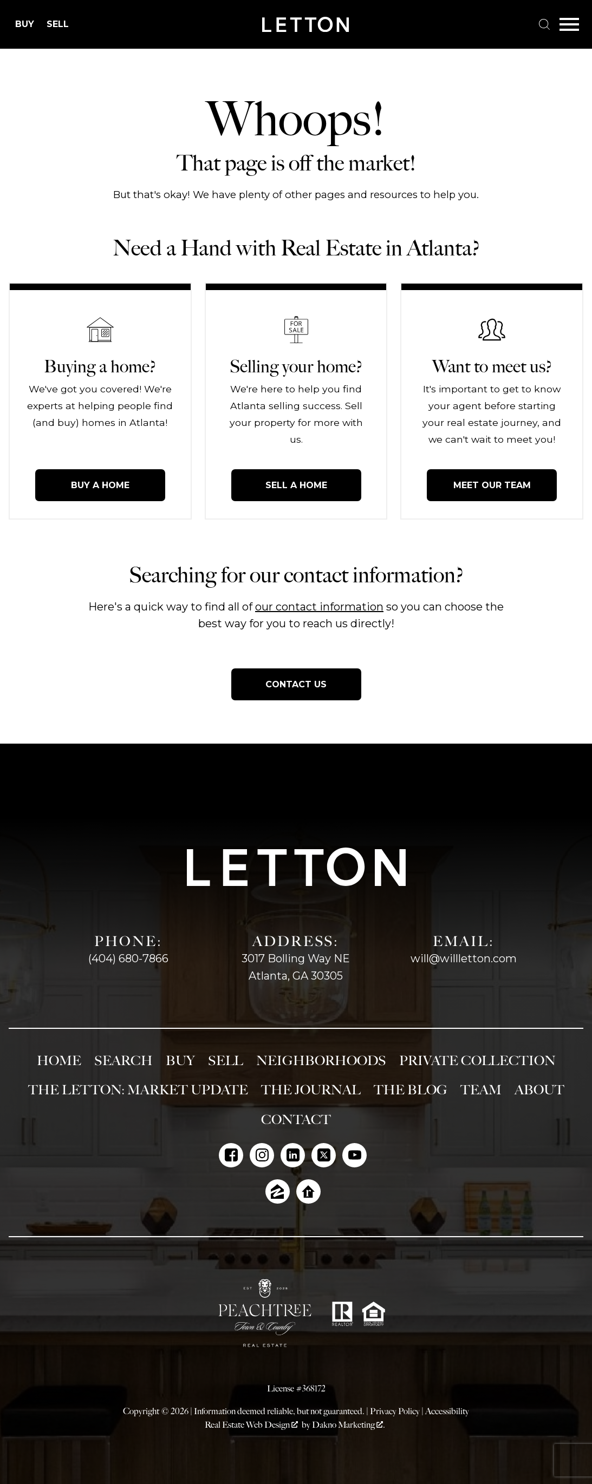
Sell (225, 1060)
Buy (180, 1060)
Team (481, 1090)
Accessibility (447, 1411)
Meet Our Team (492, 485)
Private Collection (477, 1060)
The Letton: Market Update (138, 1090)
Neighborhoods (321, 1060)
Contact (296, 1119)
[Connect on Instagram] (262, 1155)
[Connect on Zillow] (277, 1191)
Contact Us (296, 684)
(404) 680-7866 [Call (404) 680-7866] (128, 958)
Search (123, 1060)
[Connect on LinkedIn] (293, 1155)
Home (59, 1060)
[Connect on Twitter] (323, 1155)
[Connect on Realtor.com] (308, 1191)
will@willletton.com (464, 958)
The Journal (311, 1090)
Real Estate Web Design (251, 1425)
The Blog (410, 1090)
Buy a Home (100, 485)
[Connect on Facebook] (231, 1155)
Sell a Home (296, 485)
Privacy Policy (395, 1411)
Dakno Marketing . (348, 1425)
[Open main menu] (569, 24)
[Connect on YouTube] (354, 1155)
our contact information (319, 606)
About (539, 1090)
